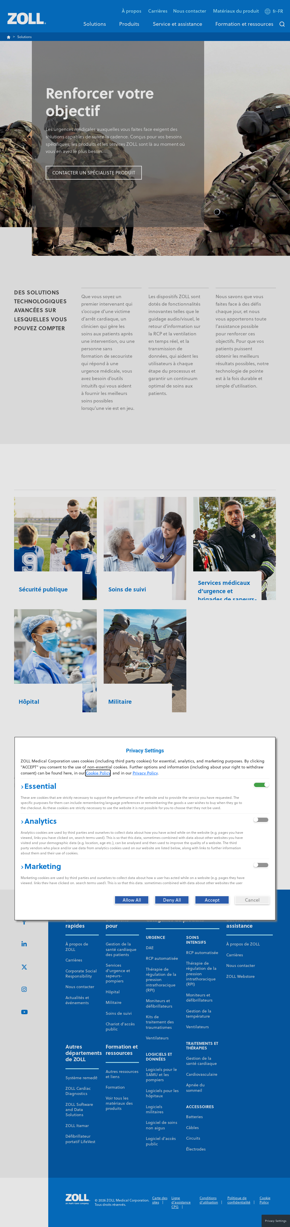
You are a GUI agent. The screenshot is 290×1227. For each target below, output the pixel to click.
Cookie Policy (98, 773)
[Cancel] (252, 900)
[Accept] (212, 900)
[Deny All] (172, 900)
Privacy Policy (145, 773)
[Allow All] (132, 900)
